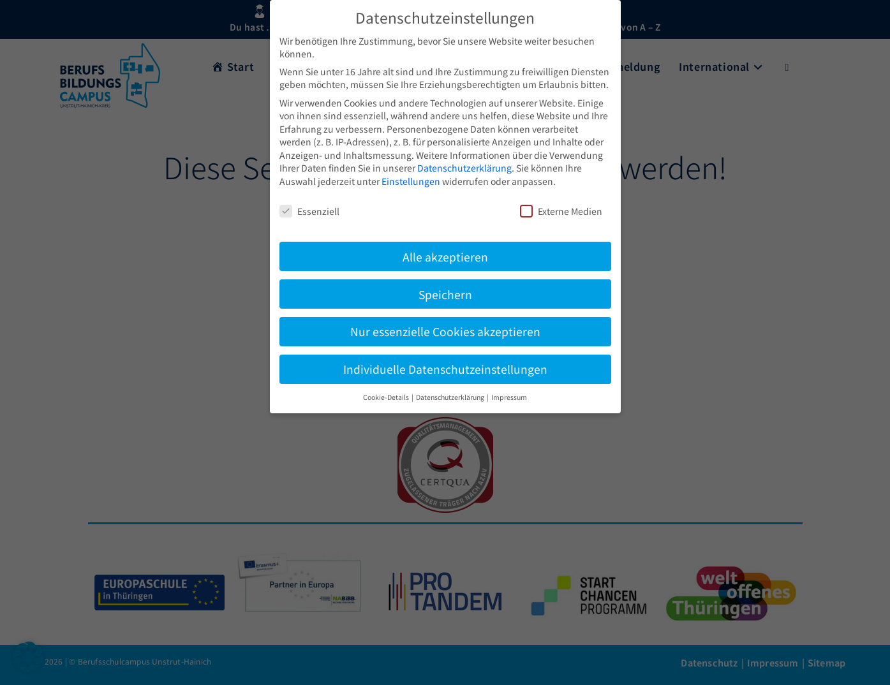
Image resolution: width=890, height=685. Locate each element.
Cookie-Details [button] (386, 397)
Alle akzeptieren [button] (445, 257)
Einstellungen (411, 181)
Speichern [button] (445, 294)
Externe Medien (561, 211)
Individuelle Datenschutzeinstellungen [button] (445, 369)
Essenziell (309, 211)
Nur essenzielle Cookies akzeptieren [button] (445, 331)
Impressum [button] (509, 397)
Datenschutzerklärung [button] (451, 397)
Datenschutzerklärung (464, 167)
